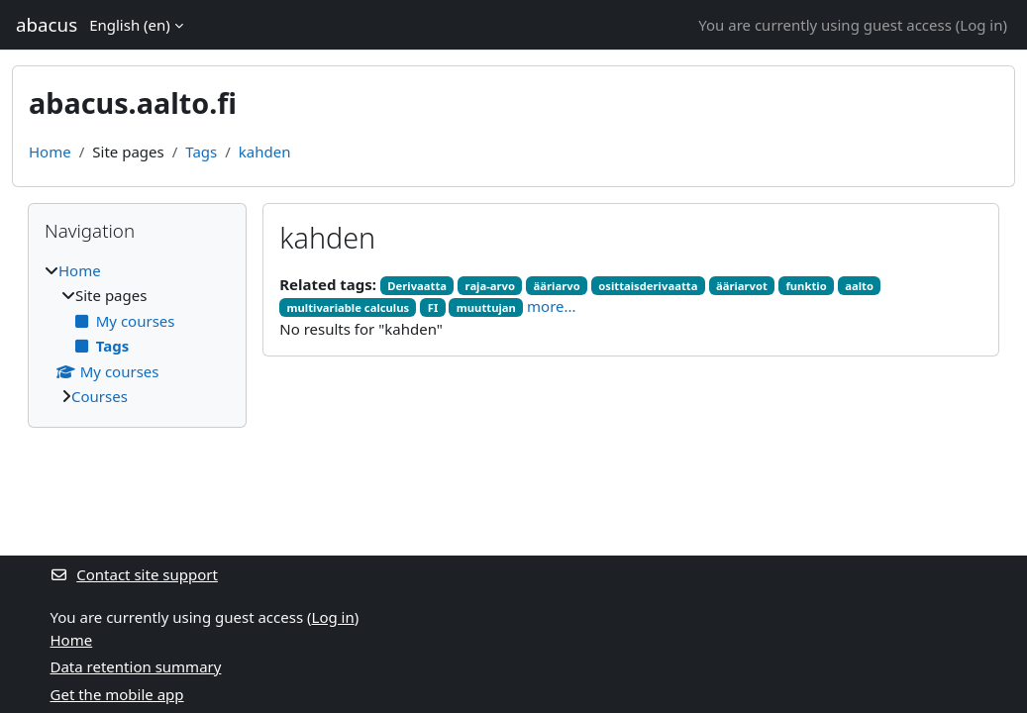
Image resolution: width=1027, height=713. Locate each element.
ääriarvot (742, 285)
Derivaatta (417, 285)
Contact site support (134, 574)
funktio (805, 285)
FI (433, 307)
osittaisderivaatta (647, 285)
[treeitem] (137, 333)
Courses (99, 396)
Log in (981, 25)
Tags (201, 151)
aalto (859, 285)
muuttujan (486, 307)
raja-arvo (490, 285)
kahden (265, 151)
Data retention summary (136, 666)
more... (551, 306)
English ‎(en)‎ (129, 25)
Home (50, 151)
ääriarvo (557, 285)
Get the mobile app (117, 694)
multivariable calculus (348, 307)
